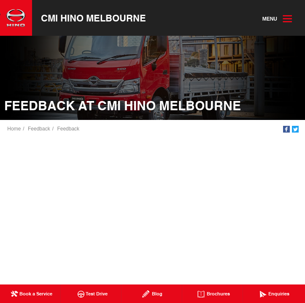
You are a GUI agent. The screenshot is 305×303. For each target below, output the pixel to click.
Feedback (39, 129)
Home (14, 129)
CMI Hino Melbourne (93, 18)
